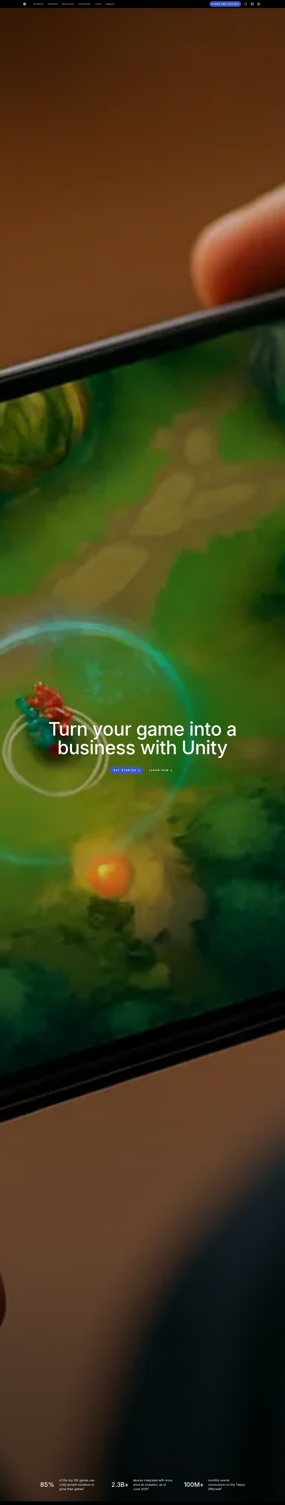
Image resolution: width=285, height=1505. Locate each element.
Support (110, 4)
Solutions (53, 4)
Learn (98, 4)
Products (38, 4)
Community (84, 4)
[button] (142, 4)
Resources (68, 4)
